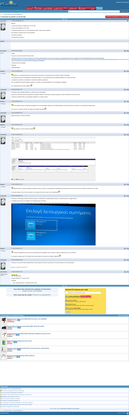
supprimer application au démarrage (10, 406)
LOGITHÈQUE (47, 8)
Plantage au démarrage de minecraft (10, 396)
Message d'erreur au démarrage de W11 (11, 388)
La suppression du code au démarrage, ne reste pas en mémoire (17, 402)
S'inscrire (118, 2)
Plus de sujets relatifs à (64, 408)
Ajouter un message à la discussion (117, 16)
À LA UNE (29, 8)
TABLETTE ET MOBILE (60, 8)
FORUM (99, 8)
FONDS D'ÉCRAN (84, 8)
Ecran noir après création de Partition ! (11, 398)
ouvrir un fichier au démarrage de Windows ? (12, 392)
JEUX (93, 8)
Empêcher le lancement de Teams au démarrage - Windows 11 (17, 394)
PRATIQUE (38, 8)
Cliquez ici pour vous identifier (32, 291)
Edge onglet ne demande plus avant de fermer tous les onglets (17, 404)
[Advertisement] (64, 374)
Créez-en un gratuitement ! (42, 295)
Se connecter (125, 2)
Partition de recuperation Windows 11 (11, 400)
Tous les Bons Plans (123, 315)
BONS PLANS (73, 8)
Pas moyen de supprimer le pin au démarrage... (13, 390)
